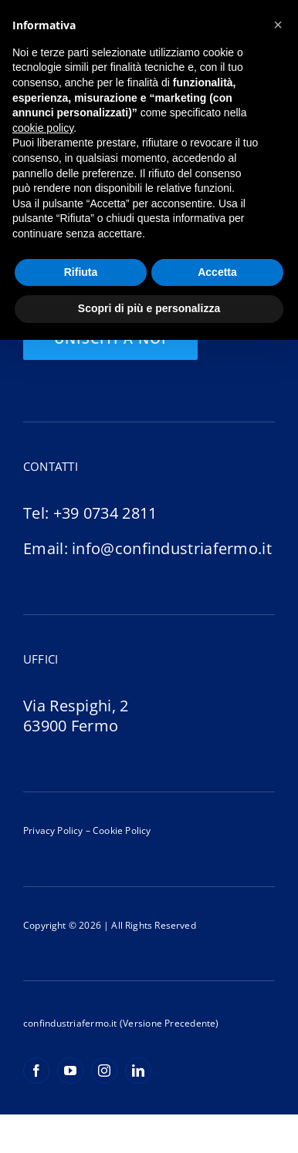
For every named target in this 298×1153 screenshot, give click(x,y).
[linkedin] (138, 1070)
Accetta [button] (217, 272)
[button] (278, 24)
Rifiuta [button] (81, 272)
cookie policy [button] (42, 128)
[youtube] (70, 1070)
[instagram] (104, 1070)
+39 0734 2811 (105, 513)
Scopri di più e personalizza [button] (149, 308)
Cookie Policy (120, 830)
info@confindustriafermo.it (172, 548)
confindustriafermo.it (70, 1023)
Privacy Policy (53, 830)
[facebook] (36, 1070)
